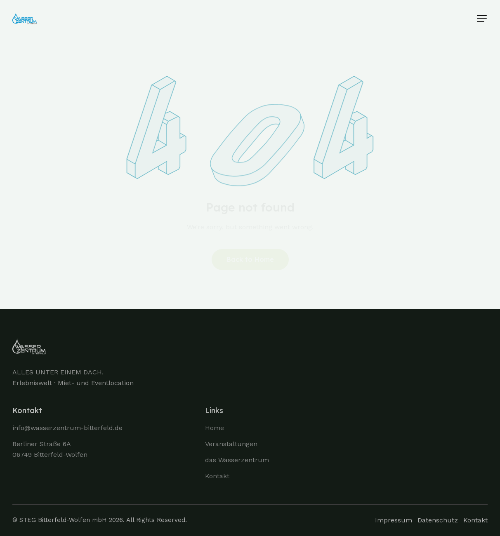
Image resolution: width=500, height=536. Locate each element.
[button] (482, 18)
